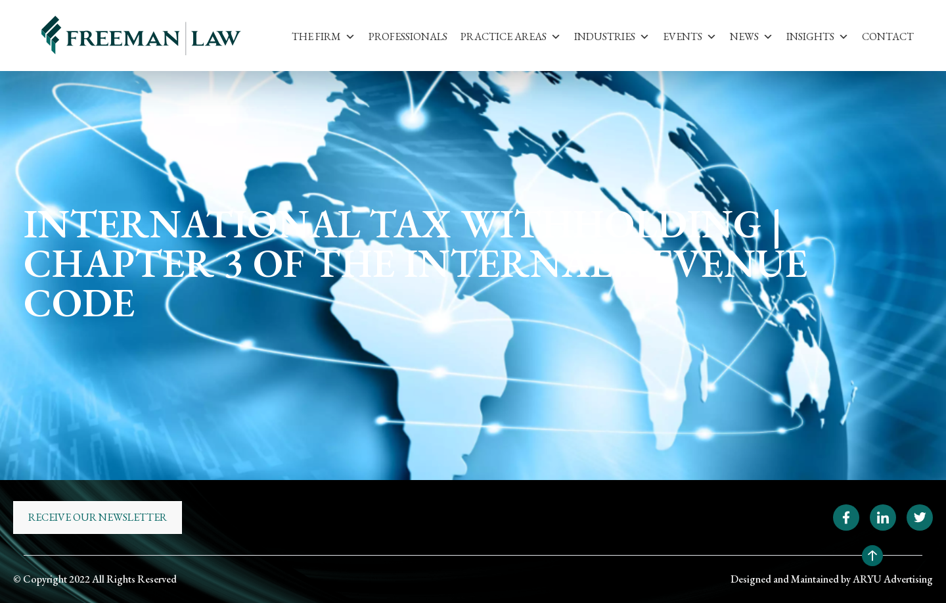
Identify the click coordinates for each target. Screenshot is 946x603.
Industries (612, 36)
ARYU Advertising (893, 579)
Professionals (408, 36)
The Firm (323, 36)
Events (690, 36)
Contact (888, 36)
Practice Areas (511, 36)
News (751, 36)
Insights (817, 36)
